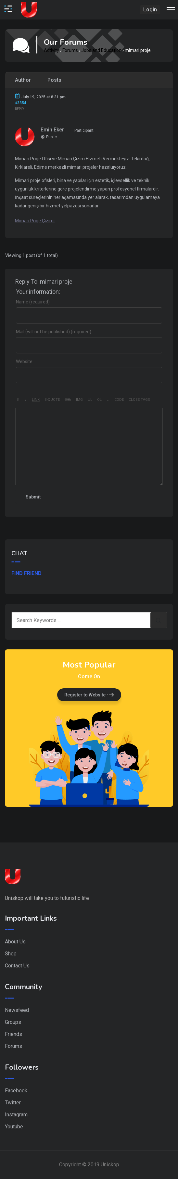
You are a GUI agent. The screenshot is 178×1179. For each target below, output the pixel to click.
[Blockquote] (52, 399)
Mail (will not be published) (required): (54, 331)
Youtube (14, 1127)
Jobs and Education (101, 50)
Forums (70, 50)
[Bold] (18, 399)
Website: (24, 361)
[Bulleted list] (90, 399)
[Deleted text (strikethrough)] (68, 399)
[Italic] (25, 399)
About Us (15, 942)
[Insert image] (79, 399)
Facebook (16, 1090)
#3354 (20, 103)
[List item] (108, 399)
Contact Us (17, 966)
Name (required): (33, 301)
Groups (13, 1022)
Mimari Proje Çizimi (35, 220)
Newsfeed (17, 1010)
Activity (51, 50)
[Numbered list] (99, 399)
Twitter (13, 1102)
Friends (13, 1034)
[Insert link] (35, 399)
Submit (33, 496)
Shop (11, 954)
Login (150, 9)
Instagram (16, 1114)
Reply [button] (19, 109)
